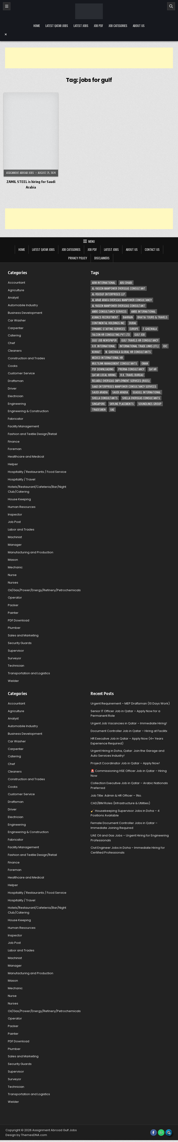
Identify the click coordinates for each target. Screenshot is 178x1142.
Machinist (15, 537)
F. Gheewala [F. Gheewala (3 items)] (150, 329)
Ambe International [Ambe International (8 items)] (143, 311)
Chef (11, 343)
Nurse (12, 575)
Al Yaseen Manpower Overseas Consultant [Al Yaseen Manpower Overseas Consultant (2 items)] (118, 306)
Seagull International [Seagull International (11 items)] (147, 392)
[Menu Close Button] (89, 34)
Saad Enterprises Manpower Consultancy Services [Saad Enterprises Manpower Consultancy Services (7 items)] (124, 386)
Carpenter (16, 328)
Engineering (17, 404)
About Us (139, 25)
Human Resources (22, 507)
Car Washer (17, 320)
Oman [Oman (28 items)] (145, 363)
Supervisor (16, 650)
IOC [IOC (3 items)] (165, 346)
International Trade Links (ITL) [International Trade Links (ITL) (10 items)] (139, 346)
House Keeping (19, 499)
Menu (91, 241)
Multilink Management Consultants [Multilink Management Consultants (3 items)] (114, 363)
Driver (12, 388)
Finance (14, 441)
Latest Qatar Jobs (56, 25)
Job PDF (98, 25)
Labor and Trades (21, 529)
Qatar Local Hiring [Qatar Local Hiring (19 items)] (104, 375)
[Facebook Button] (153, 1132)
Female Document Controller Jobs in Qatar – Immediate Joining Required (124, 825)
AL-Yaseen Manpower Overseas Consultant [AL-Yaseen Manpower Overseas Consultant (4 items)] (118, 288)
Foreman (14, 449)
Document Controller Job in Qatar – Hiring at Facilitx (129, 731)
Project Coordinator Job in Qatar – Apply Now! (125, 763)
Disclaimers (102, 258)
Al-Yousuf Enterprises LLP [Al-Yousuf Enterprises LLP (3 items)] (108, 294)
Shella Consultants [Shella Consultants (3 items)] (105, 398)
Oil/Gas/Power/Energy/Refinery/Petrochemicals (44, 590)
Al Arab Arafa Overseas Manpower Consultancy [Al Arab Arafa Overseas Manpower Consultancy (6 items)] (122, 300)
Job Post (14, 522)
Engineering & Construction (28, 411)
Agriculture (16, 290)
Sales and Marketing (23, 635)
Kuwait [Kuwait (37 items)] (96, 352)
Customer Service (21, 373)
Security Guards (20, 643)
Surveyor (14, 658)
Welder (13, 681)
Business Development (25, 313)
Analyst (13, 297)
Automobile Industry (23, 305)
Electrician (15, 396)
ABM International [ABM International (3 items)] (103, 283)
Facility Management (23, 426)
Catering (14, 335)
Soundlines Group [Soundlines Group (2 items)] (149, 404)
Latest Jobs (81, 25)
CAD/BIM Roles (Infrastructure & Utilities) (120, 803)
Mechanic (15, 567)
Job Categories (118, 25)
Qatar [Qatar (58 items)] (153, 369)
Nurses (13, 582)
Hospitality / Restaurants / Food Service (37, 472)
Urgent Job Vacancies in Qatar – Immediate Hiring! (129, 723)
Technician (16, 665)
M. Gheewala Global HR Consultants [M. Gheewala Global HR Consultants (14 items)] (128, 352)
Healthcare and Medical (26, 456)
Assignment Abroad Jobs (20, 173)
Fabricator (15, 419)
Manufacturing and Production (30, 552)
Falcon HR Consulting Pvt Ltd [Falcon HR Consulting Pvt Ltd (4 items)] (111, 334)
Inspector (15, 514)
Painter (13, 613)
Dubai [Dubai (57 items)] (132, 323)
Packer (13, 605)
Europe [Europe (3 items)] (134, 329)
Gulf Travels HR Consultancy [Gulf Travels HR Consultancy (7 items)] (139, 340)
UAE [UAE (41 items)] (112, 409)
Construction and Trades (26, 358)
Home (36, 25)
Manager (15, 545)
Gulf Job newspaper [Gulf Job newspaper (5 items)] (104, 340)
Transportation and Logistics (29, 673)
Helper (13, 464)
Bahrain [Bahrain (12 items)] (128, 317)
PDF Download (18, 620)
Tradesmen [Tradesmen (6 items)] (99, 409)
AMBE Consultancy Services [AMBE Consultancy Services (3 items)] (109, 311)
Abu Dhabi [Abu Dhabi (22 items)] (126, 283)
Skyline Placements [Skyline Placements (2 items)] (122, 404)
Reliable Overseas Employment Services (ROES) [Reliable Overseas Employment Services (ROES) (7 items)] (121, 381)
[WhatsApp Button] (161, 1132)
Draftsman (16, 381)
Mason (13, 560)
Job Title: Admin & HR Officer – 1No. (116, 795)
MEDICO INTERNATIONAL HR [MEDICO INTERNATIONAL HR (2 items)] (107, 358)
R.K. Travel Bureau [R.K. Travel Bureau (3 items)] (131, 375)
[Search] (171, 6)
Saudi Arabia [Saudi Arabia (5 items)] (120, 392)
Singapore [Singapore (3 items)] (98, 404)
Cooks (13, 366)
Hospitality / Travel (21, 479)
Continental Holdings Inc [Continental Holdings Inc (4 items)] (108, 323)
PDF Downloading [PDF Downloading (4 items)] (103, 369)
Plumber (14, 628)
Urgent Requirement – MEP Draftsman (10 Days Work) (130, 703)
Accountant (16, 282)
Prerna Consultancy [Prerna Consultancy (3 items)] (131, 369)
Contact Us (152, 249)
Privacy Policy (77, 258)
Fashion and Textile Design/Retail (32, 434)
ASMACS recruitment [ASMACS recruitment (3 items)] (105, 317)
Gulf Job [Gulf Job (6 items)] (139, 334)
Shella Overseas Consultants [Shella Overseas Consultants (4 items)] (141, 398)
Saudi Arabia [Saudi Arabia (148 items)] (100, 392)
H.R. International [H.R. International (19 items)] (103, 346)
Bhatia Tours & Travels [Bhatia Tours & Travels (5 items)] (152, 317)
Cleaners (15, 350)
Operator (15, 597)
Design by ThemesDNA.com (26, 1135)
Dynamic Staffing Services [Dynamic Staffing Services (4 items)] (108, 329)
